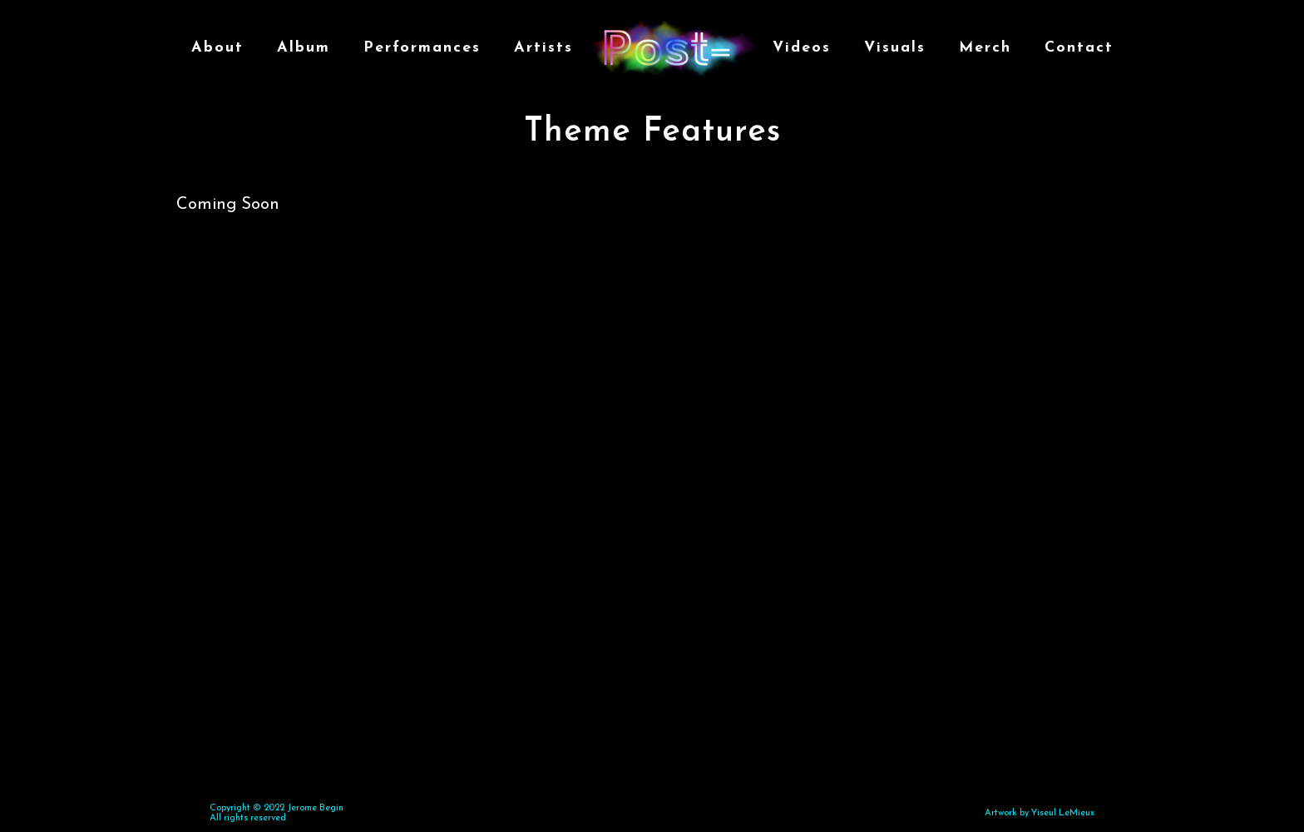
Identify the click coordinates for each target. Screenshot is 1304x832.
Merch (985, 48)
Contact (1079, 48)
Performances (422, 48)
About (217, 48)
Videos (802, 48)
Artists (543, 48)
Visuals (895, 48)
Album (303, 48)
